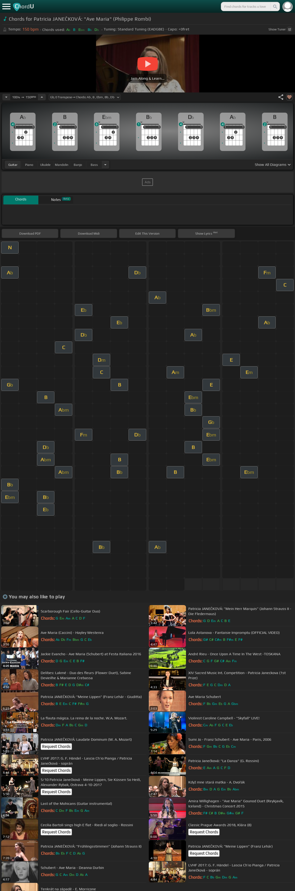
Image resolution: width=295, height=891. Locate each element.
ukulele (45, 165)
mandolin (61, 165)
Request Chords (56, 746)
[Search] (275, 6)
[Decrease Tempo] (6, 97)
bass (94, 165)
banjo (78, 165)
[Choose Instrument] (105, 164)
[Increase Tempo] (42, 97)
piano (29, 165)
